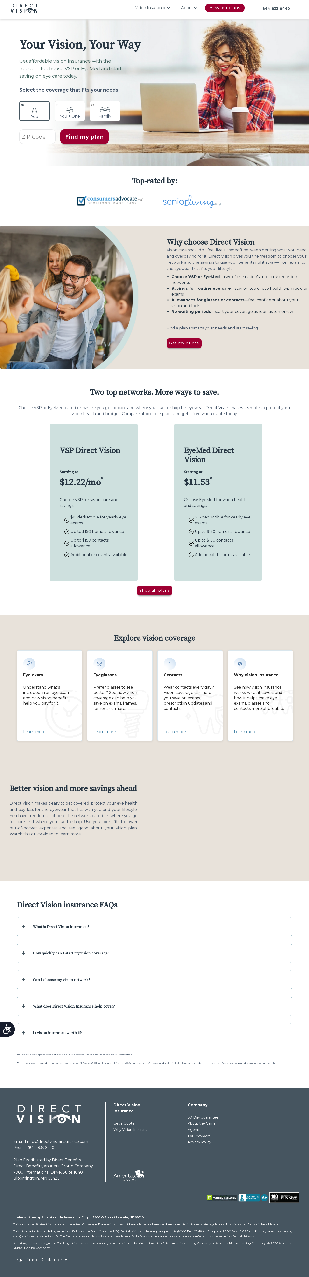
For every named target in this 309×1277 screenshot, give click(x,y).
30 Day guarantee (203, 1117)
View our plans (225, 7)
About (187, 8)
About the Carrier (202, 1123)
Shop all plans (154, 590)
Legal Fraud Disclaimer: (40, 1259)
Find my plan (84, 137)
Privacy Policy (199, 1142)
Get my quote (184, 343)
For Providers (199, 1136)
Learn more (34, 731)
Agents (194, 1130)
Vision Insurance (150, 8)
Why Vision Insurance (131, 1130)
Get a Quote (123, 1123)
